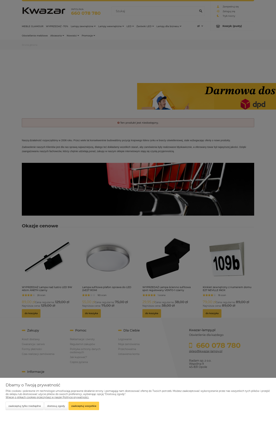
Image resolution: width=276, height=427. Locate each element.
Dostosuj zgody (56, 405)
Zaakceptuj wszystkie (83, 405)
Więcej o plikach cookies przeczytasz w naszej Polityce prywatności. (47, 397)
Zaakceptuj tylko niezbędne (24, 405)
